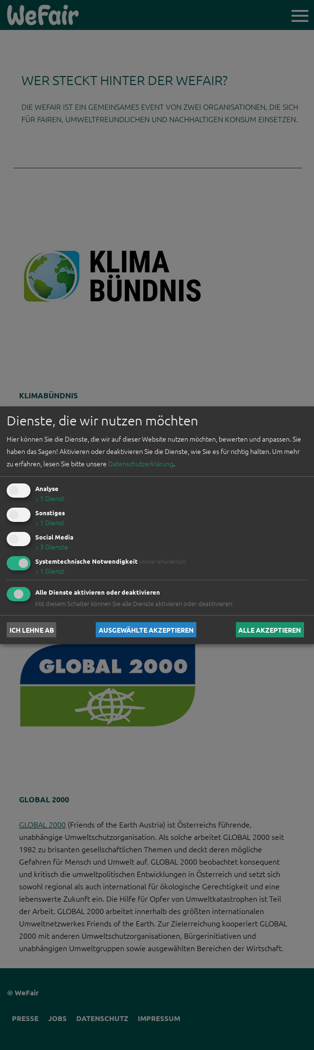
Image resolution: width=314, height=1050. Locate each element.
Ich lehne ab (32, 630)
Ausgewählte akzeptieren (146, 630)
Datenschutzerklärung (140, 463)
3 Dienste (51, 546)
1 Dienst (49, 498)
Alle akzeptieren (269, 630)
